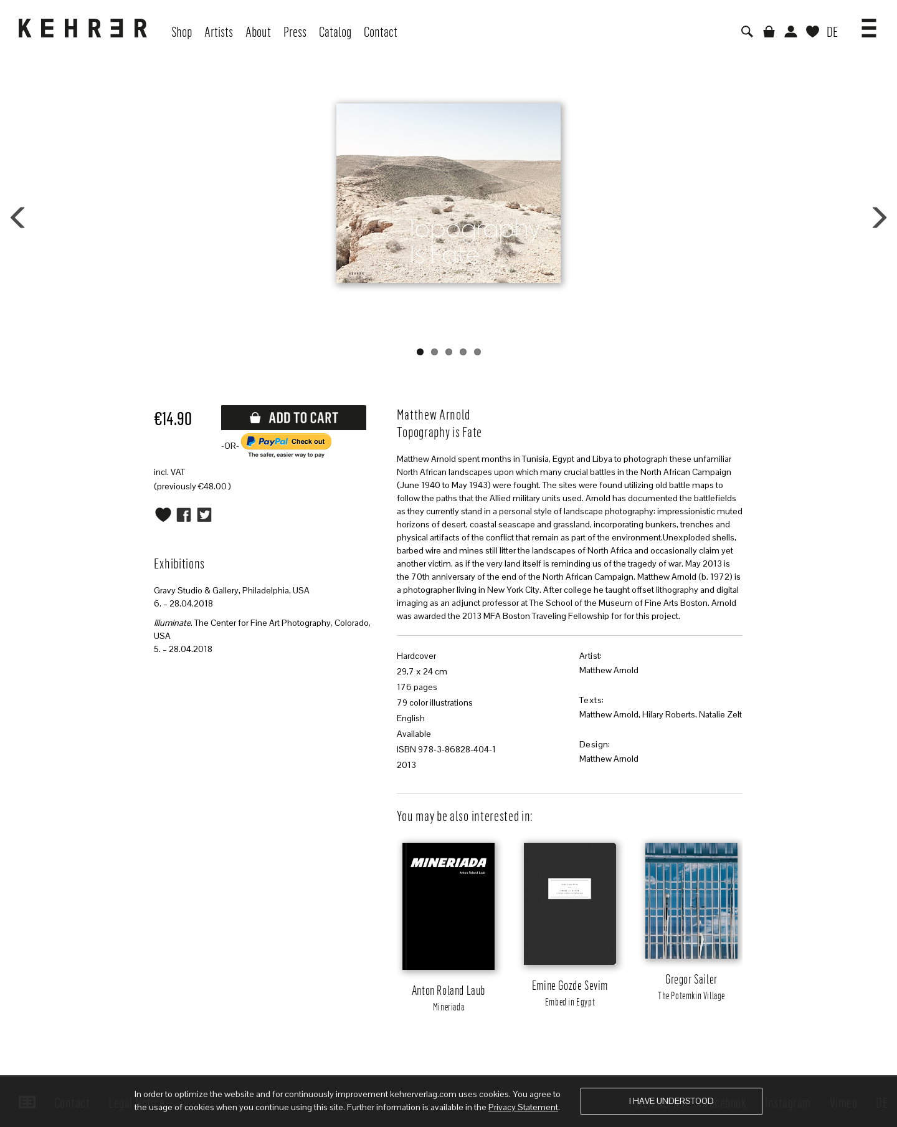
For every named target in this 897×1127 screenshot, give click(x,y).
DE (832, 31)
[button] (869, 23)
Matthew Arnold (608, 670)
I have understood (671, 1100)
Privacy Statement (523, 1107)
